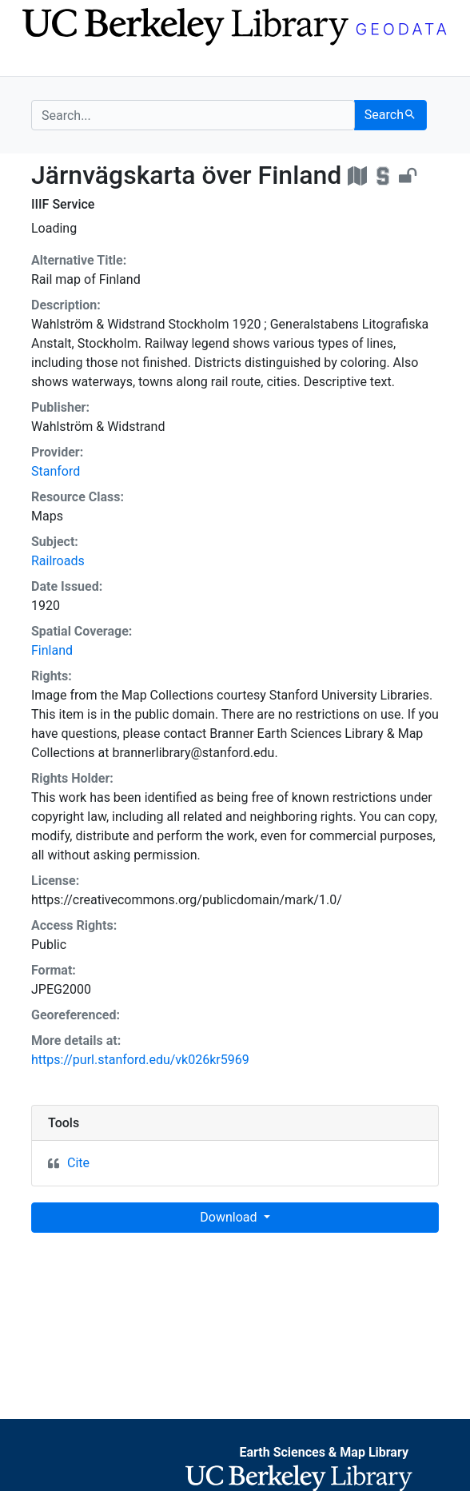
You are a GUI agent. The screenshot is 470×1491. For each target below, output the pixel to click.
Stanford (55, 471)
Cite (78, 1162)
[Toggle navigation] (41, 62)
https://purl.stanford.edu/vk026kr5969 (140, 1059)
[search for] (193, 115)
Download (230, 1217)
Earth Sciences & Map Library (323, 1452)
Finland (52, 650)
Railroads (58, 560)
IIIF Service (62, 204)
